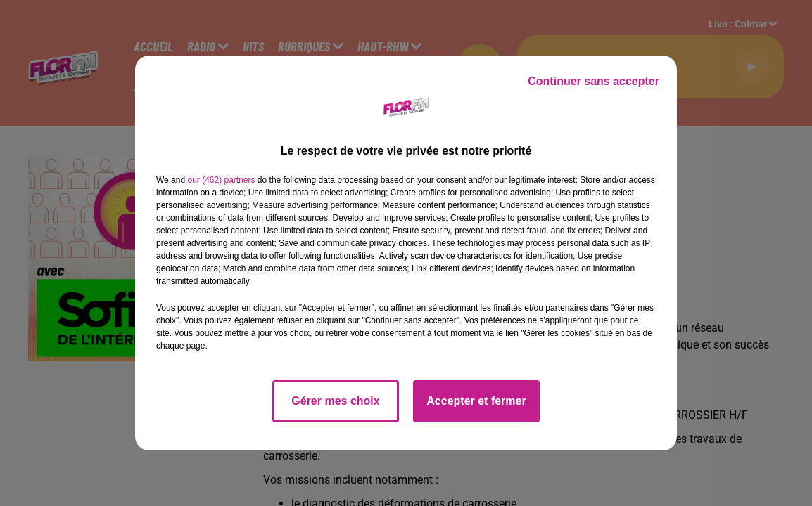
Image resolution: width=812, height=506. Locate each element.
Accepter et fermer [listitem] (476, 401)
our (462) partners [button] (221, 180)
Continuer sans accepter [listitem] (593, 81)
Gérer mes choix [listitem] (335, 401)
